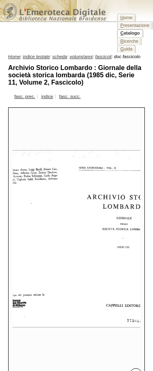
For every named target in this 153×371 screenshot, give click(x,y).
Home (14, 56)
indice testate (36, 56)
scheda (59, 56)
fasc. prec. (24, 96)
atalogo (130, 33)
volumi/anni (81, 56)
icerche (129, 41)
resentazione (134, 25)
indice (47, 96)
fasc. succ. (70, 96)
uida (126, 48)
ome (126, 17)
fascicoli (103, 56)
